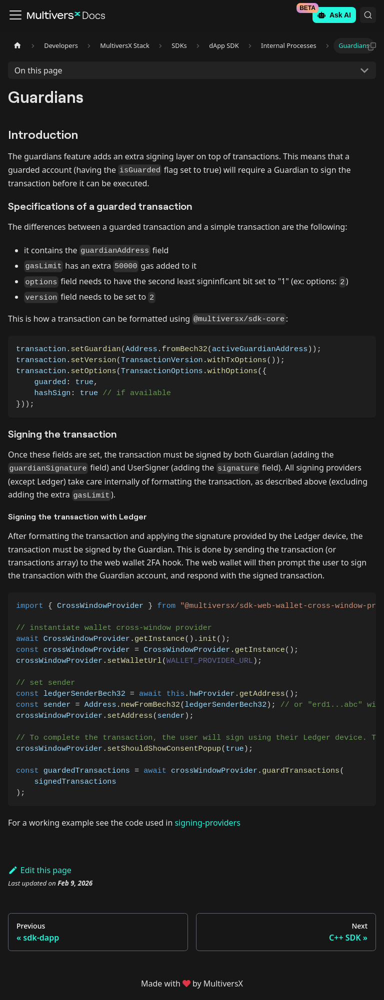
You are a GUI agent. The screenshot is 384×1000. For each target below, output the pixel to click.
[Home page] (17, 45)
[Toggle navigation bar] (15, 14)
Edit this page (40, 870)
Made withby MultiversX (192, 983)
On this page (38, 70)
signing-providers (207, 822)
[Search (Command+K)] (368, 15)
